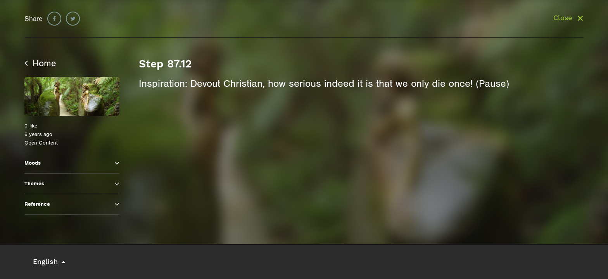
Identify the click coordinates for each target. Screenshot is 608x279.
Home (40, 63)
